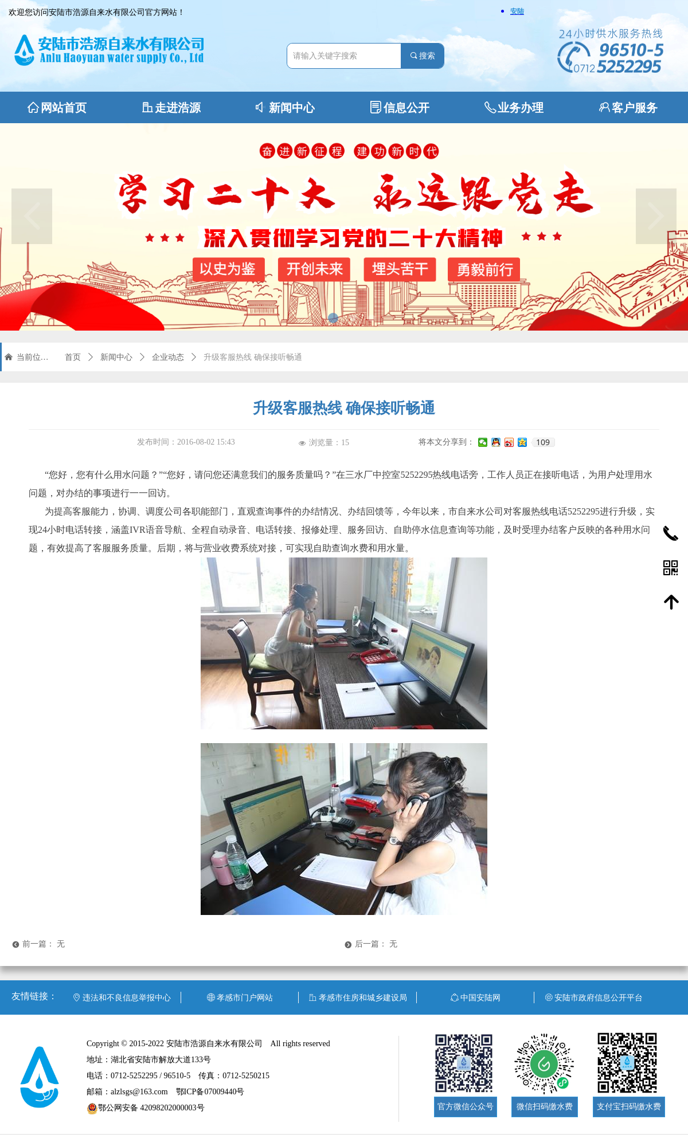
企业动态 (168, 357)
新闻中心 (116, 357)
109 (543, 442)
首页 (73, 357)
